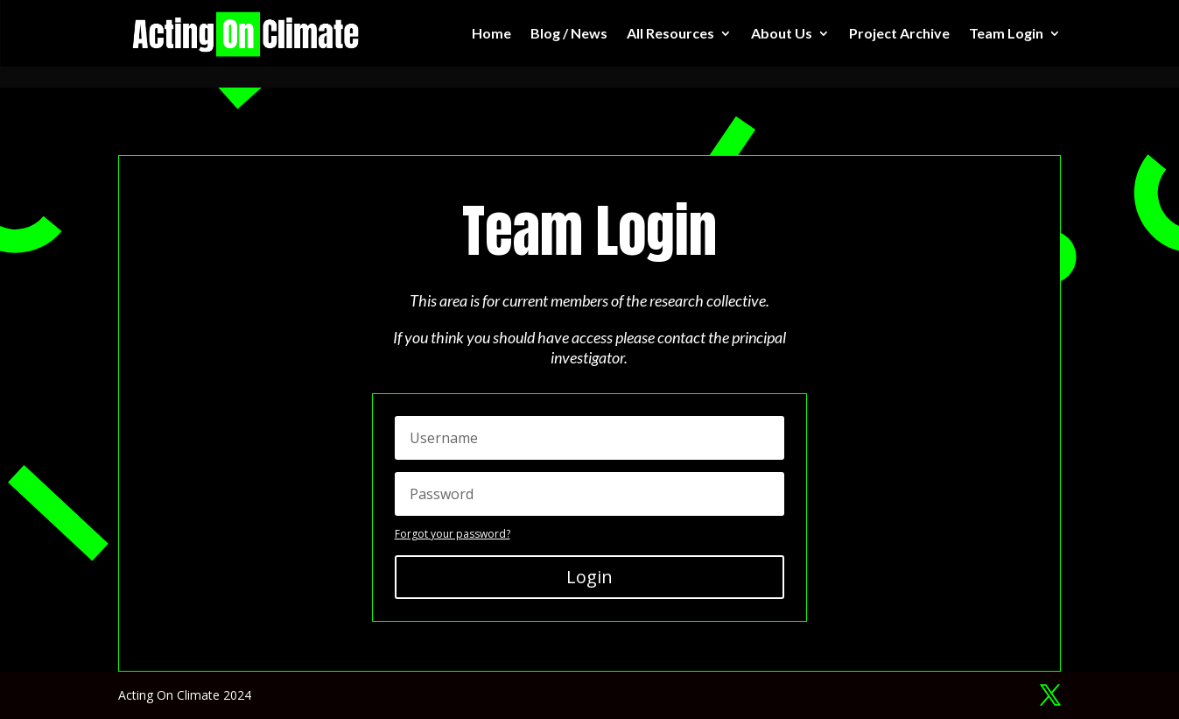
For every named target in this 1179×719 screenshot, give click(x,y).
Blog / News (568, 33)
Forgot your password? (452, 533)
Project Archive (899, 33)
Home (491, 33)
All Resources (670, 33)
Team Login (1006, 33)
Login (589, 577)
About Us (781, 33)
